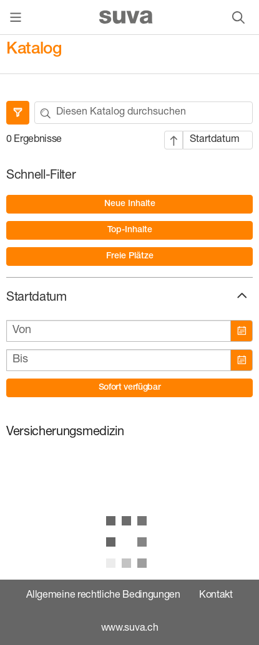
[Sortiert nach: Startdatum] (218, 140)
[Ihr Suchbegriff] (154, 113)
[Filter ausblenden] (17, 113)
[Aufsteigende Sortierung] (173, 140)
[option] (129, 204)
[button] (241, 296)
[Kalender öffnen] (241, 331)
